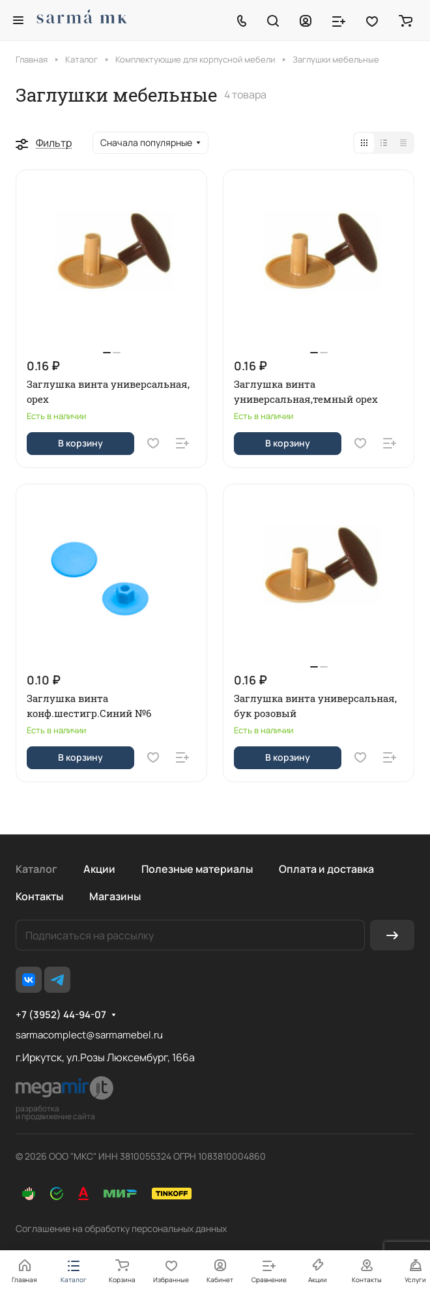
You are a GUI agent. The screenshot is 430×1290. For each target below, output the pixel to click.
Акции (99, 869)
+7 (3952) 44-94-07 (61, 1015)
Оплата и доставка (326, 869)
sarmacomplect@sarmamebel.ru (89, 1035)
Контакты (39, 896)
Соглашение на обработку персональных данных (121, 1228)
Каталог (36, 869)
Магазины (115, 896)
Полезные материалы (197, 869)
